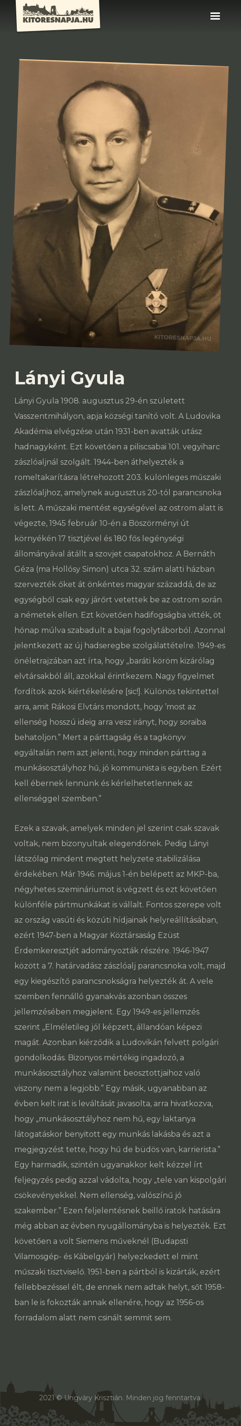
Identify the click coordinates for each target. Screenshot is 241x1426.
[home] (64, 17)
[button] (215, 16)
